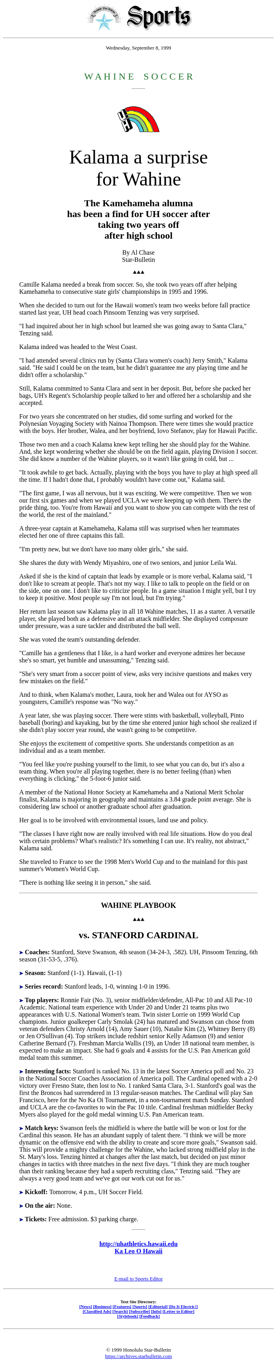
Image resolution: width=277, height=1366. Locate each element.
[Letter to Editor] (179, 1311)
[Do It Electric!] (183, 1306)
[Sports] (139, 1306)
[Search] (120, 1311)
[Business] (102, 1306)
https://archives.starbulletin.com (138, 1356)
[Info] (156, 1311)
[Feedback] (149, 1316)
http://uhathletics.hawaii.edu (138, 1243)
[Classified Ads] (96, 1311)
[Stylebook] (127, 1316)
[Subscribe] (139, 1311)
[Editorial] (157, 1306)
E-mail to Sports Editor (138, 1279)
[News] (85, 1306)
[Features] (121, 1306)
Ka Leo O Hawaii (138, 1251)
